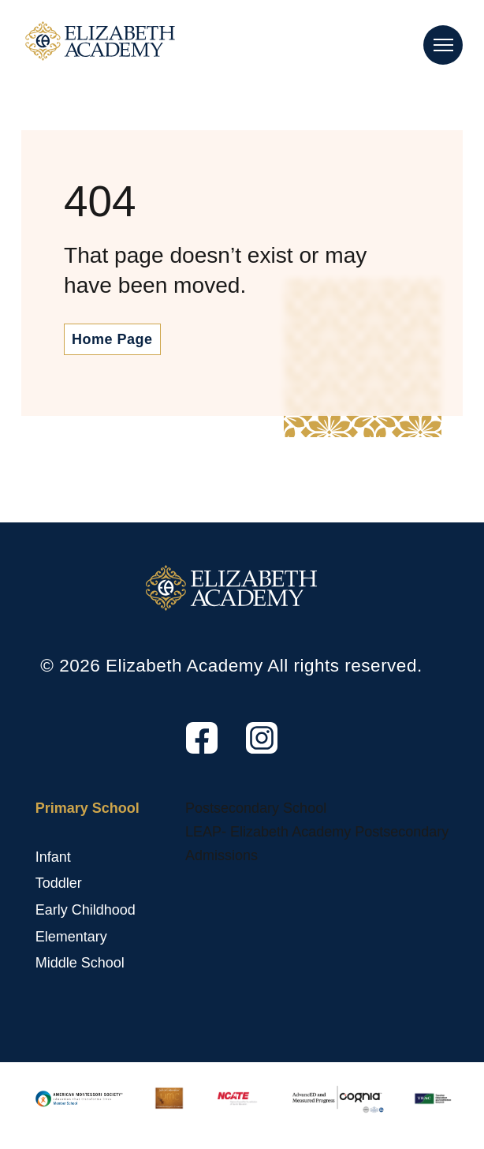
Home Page (112, 339)
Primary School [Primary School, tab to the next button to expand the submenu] (87, 808)
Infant (53, 857)
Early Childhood (85, 910)
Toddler (58, 883)
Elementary (71, 937)
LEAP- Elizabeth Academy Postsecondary (317, 832)
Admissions (221, 855)
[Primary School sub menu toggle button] (39, 832)
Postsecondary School (255, 808)
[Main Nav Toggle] (443, 45)
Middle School (80, 963)
